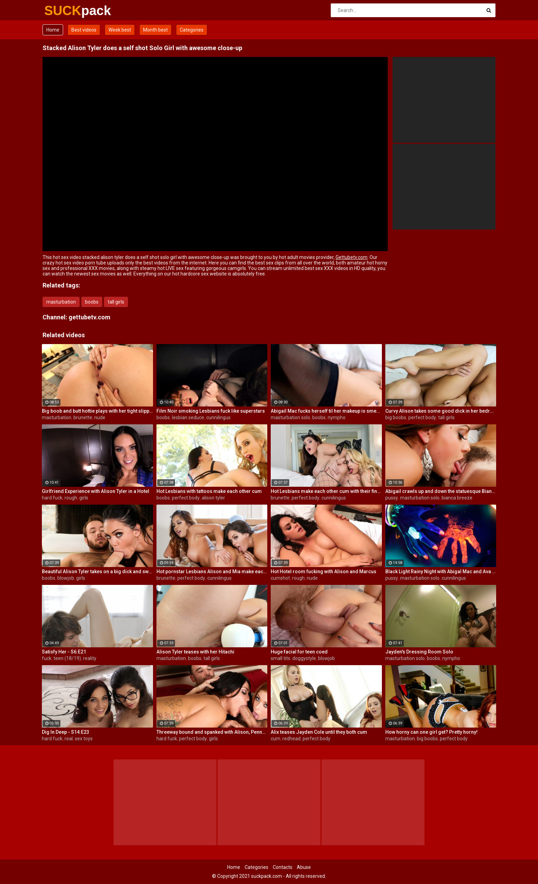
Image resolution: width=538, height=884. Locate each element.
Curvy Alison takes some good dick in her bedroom (440, 411)
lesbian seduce (188, 417)
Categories (191, 30)
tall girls (116, 302)
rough (71, 497)
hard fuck (52, 497)
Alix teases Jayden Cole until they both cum (319, 732)
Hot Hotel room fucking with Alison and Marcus (323, 571)
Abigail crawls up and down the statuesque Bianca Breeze (440, 491)
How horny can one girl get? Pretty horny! (431, 732)
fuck (46, 658)
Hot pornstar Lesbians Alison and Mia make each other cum (212, 571)
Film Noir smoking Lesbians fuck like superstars (210, 411)
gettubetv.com (89, 317)
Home (52, 30)
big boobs (395, 417)
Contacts (282, 867)
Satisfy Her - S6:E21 (64, 652)
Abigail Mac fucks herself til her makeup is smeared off (326, 411)
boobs (91, 302)
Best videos (83, 30)
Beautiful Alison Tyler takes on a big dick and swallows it (97, 571)
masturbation (61, 302)
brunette (82, 417)
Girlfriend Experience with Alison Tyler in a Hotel (95, 491)
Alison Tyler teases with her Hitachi (195, 652)
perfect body (422, 417)
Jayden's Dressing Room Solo (419, 652)
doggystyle (304, 658)
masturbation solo (290, 417)
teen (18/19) (67, 658)
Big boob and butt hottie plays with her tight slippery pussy (97, 411)
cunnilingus (218, 417)
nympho (337, 417)
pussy (391, 497)
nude (99, 417)
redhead (291, 738)
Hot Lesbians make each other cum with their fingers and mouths (326, 491)
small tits (280, 658)
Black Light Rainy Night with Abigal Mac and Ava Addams (440, 571)
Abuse (304, 867)
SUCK (62, 10)
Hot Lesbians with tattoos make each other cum (209, 491)
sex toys (84, 738)
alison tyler (213, 497)
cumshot (280, 578)
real (69, 738)
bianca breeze (457, 497)
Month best (155, 30)
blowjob (65, 578)
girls (83, 497)
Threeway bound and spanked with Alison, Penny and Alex (212, 732)
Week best (119, 30)
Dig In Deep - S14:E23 (65, 732)
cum (275, 738)
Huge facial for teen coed (299, 652)
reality (89, 658)
